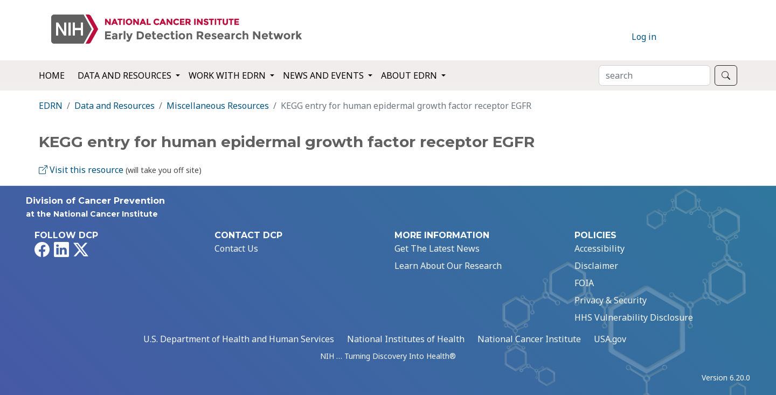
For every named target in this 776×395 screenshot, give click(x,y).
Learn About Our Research (448, 266)
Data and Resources (114, 106)
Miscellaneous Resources (218, 106)
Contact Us (236, 248)
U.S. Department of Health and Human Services (238, 339)
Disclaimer (596, 266)
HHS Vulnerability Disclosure (633, 317)
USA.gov (610, 339)
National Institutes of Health (406, 339)
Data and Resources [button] (126, 75)
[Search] (654, 75)
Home (52, 75)
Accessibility (599, 248)
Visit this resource (81, 170)
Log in (644, 37)
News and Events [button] (324, 75)
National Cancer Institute (529, 339)
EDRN (51, 106)
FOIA (584, 283)
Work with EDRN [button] (228, 75)
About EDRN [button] (410, 75)
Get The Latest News (437, 248)
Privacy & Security (610, 300)
